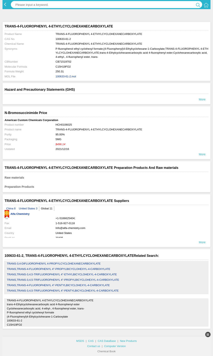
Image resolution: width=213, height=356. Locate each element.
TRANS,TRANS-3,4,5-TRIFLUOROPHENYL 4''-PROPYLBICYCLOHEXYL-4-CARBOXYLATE (63, 279)
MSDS (80, 340)
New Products (128, 340)
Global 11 (47, 208)
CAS (91, 340)
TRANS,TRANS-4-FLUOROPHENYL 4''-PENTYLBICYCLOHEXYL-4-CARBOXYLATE (58, 285)
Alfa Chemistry (17, 213)
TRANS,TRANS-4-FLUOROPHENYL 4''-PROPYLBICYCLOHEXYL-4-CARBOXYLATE (58, 269)
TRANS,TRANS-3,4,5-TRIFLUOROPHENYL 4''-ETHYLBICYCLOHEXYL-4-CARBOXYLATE (62, 274)
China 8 (11, 208)
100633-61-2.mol (66, 76)
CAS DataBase (107, 340)
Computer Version (115, 346)
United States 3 (28, 208)
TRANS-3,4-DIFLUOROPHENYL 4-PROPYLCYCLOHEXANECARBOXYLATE (54, 263)
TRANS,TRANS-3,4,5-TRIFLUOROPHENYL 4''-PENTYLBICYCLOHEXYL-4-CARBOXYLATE (63, 290)
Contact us (93, 346)
